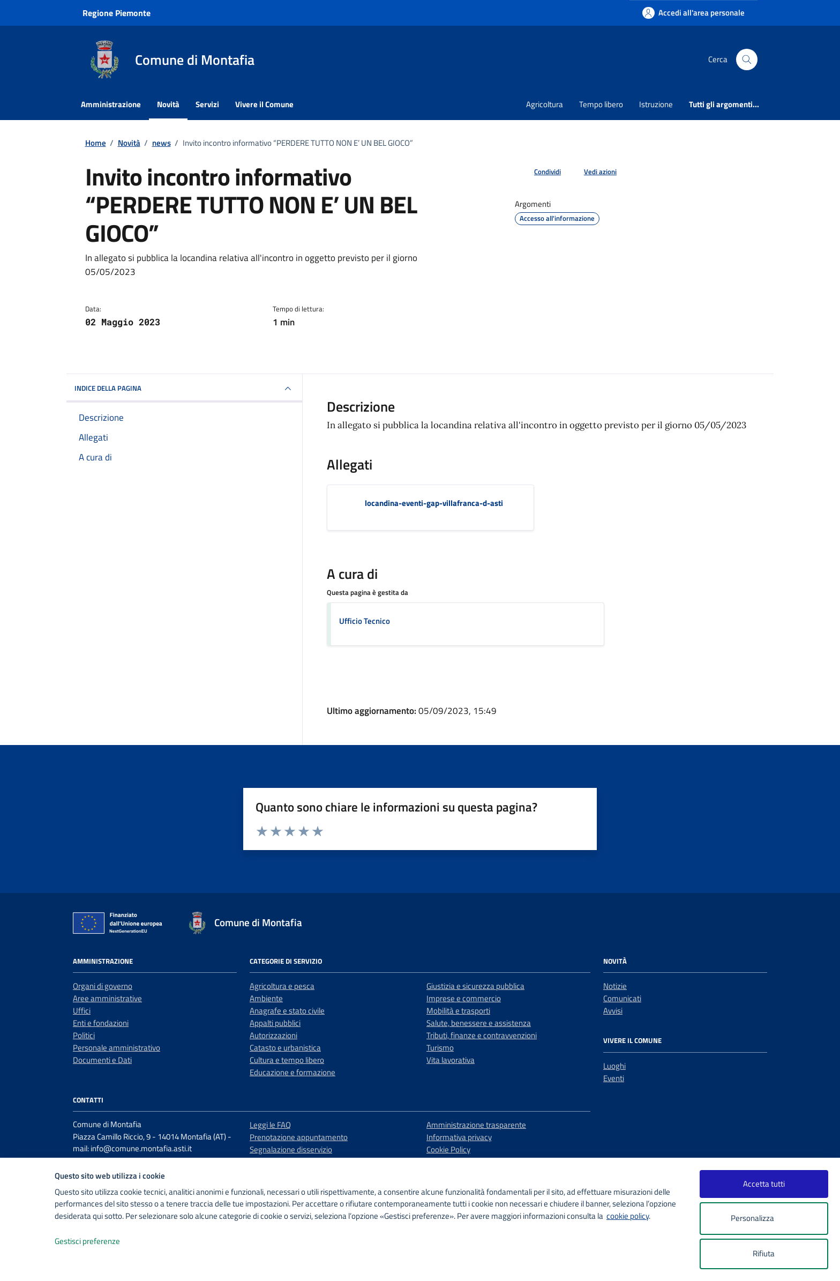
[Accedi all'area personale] (693, 12)
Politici (84, 1035)
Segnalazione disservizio (291, 1149)
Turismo (440, 1047)
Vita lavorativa (450, 1060)
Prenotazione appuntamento (299, 1137)
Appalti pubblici (275, 1023)
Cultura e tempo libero (287, 1060)
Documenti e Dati (102, 1060)
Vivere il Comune (264, 104)
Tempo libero (601, 104)
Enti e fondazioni (101, 1023)
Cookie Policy (448, 1149)
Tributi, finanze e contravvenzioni (481, 1035)
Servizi (207, 104)
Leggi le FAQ (270, 1125)
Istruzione (656, 104)
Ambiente (266, 998)
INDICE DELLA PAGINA (184, 388)
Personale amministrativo (116, 1047)
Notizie (615, 986)
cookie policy (627, 1216)
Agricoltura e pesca (282, 986)
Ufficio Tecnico (364, 621)
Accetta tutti (764, 1184)
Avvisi (612, 1010)
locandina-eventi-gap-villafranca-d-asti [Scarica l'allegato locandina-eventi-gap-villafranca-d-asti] (434, 503)
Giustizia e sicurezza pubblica (475, 986)
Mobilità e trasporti (458, 1010)
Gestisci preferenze (98, 1241)
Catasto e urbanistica (285, 1047)
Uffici (82, 1010)
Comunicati (622, 998)
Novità (168, 104)
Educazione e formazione (292, 1072)
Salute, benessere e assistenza (478, 1023)
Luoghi (614, 1066)
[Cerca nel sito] (747, 59)
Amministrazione (111, 104)
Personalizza (764, 1218)
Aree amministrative (107, 998)
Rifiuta (764, 1253)
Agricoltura (544, 104)
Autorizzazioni (273, 1035)
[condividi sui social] (539, 172)
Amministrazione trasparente (476, 1125)
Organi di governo (102, 986)
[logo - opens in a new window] (27, 1262)
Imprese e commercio (463, 998)
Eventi (613, 1078)
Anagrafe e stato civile (287, 1010)
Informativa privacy (459, 1137)
